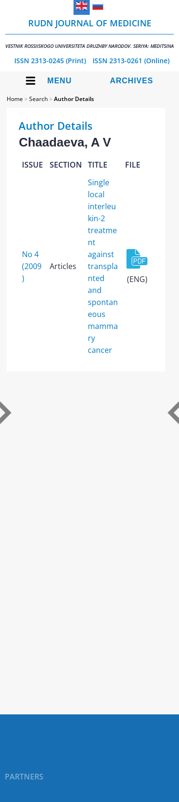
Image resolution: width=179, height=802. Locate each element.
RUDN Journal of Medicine (89, 33)
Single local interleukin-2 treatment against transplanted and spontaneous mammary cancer (103, 266)
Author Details (74, 99)
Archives (131, 81)
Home (15, 99)
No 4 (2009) (32, 266)
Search (38, 99)
